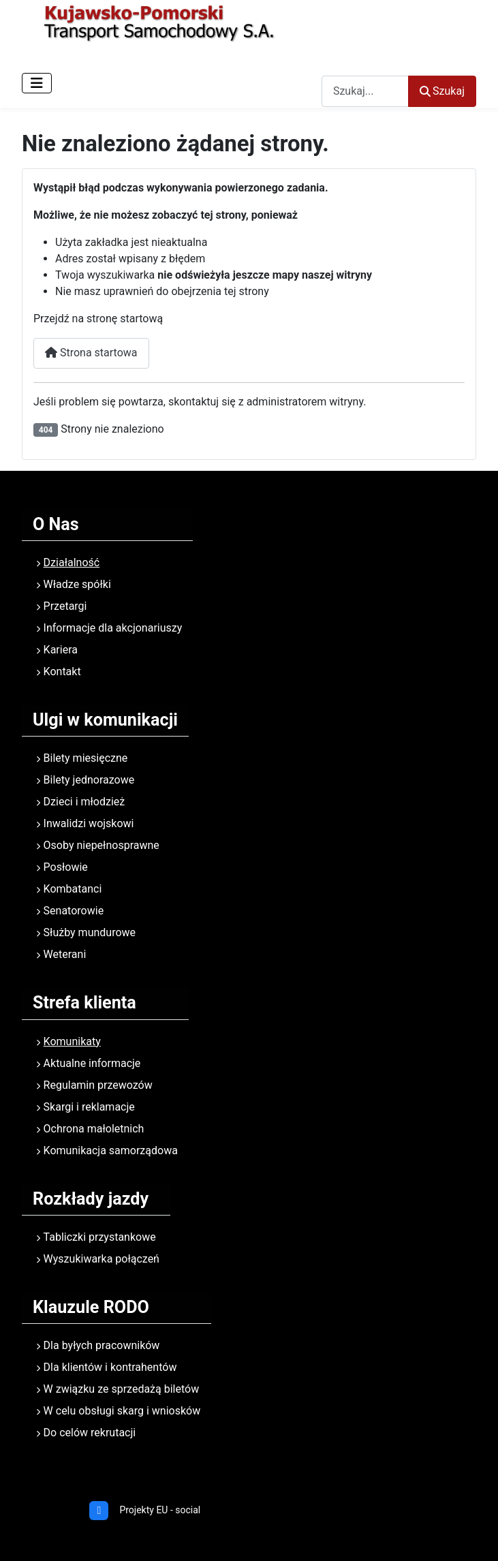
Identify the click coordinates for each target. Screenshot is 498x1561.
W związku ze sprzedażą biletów (122, 1388)
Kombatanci (73, 888)
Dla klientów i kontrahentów (110, 1367)
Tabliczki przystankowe (100, 1237)
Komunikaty (72, 1041)
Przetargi (65, 606)
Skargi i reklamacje (89, 1106)
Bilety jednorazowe (89, 779)
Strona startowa (91, 352)
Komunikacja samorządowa (111, 1150)
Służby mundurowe (90, 932)
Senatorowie (74, 910)
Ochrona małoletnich (94, 1128)
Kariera (61, 649)
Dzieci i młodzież (84, 801)
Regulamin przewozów (98, 1085)
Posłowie (66, 867)
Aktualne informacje (92, 1063)
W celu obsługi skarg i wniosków (122, 1410)
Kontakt (62, 671)
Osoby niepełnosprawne (101, 845)
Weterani (65, 954)
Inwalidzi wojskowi (89, 823)
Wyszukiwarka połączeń (101, 1258)
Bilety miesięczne (86, 758)
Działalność (72, 562)
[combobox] (365, 91)
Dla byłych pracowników (102, 1345)
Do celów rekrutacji (90, 1432)
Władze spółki (77, 584)
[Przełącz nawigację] (37, 83)
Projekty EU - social (159, 1509)
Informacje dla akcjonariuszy (113, 627)
